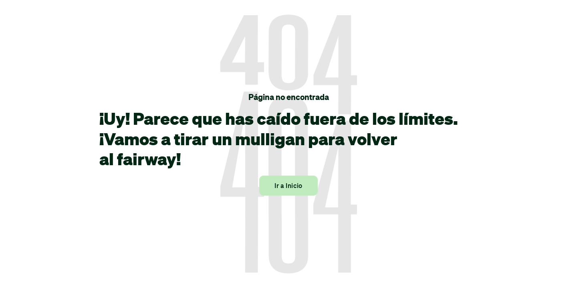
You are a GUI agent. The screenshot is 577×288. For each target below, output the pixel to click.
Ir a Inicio (288, 186)
